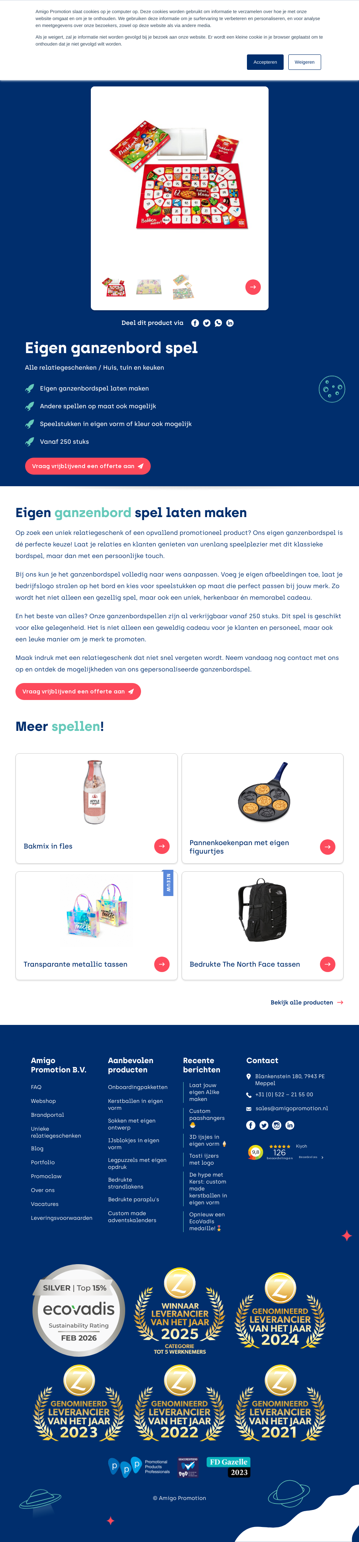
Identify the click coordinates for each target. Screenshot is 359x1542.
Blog (37, 1148)
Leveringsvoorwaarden (61, 1218)
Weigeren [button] (305, 62)
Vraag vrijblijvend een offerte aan (88, 466)
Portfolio (43, 1162)
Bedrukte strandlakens (125, 1183)
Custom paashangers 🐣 (207, 1118)
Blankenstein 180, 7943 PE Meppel (285, 1080)
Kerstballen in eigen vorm (135, 1104)
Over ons (43, 1190)
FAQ (36, 1087)
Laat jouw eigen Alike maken (204, 1092)
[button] (114, 287)
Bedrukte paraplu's (133, 1199)
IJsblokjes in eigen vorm (133, 1144)
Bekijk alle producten (307, 1002)
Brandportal (47, 1115)
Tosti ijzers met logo (204, 1159)
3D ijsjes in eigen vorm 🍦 (208, 1140)
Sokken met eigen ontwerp (131, 1124)
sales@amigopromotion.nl (287, 1108)
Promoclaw (46, 1176)
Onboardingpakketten (137, 1087)
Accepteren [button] (265, 62)
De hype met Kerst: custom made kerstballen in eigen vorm (208, 1189)
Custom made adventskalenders (132, 1217)
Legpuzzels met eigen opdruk (137, 1163)
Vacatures (45, 1204)
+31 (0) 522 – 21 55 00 (279, 1094)
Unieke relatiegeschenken (56, 1132)
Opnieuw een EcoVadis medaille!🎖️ (207, 1221)
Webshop (43, 1101)
